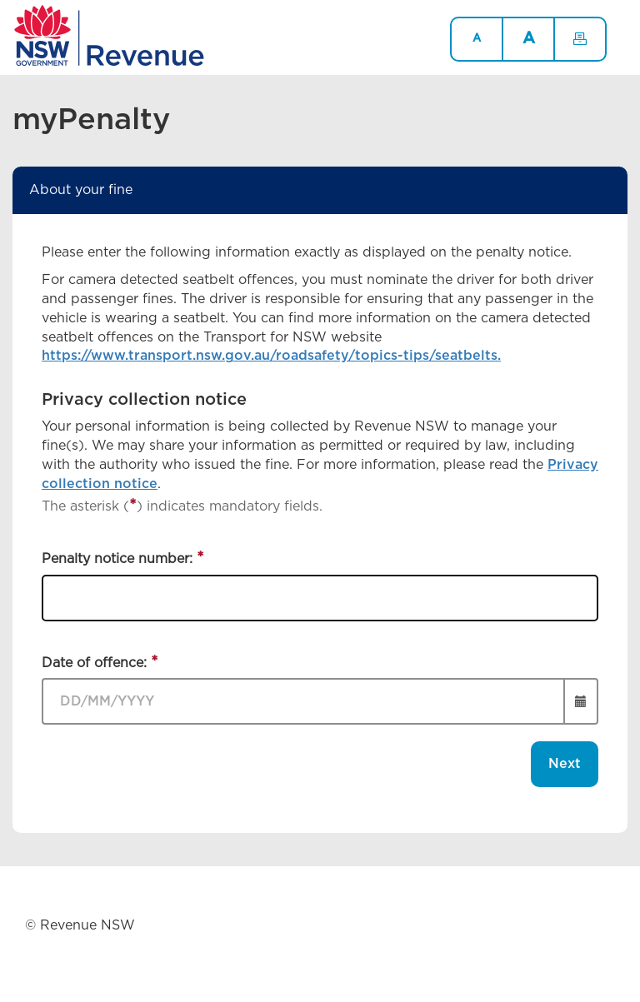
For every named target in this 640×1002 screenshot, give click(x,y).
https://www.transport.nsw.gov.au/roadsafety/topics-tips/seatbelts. (271, 355)
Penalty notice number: (119, 559)
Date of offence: (96, 663)
